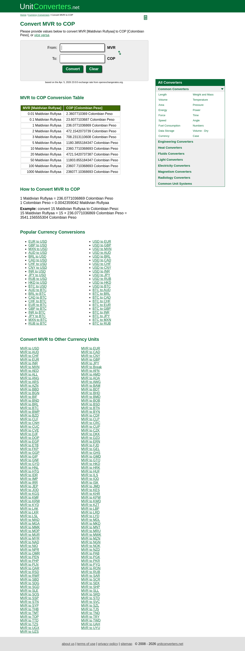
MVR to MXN (29, 367)
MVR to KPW (91, 497)
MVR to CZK (90, 430)
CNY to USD (38, 267)
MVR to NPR (29, 549)
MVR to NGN (90, 542)
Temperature (200, 99)
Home (23, 15)
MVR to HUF (90, 471)
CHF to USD (38, 264)
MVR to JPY (90, 363)
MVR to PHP (29, 561)
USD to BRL (102, 256)
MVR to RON (90, 568)
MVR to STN (29, 602)
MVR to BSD (90, 404)
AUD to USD (38, 252)
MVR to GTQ (90, 460)
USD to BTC (102, 286)
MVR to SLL (90, 590)
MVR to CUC (29, 426)
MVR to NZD (90, 549)
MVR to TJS (90, 609)
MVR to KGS (29, 493)
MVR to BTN (90, 408)
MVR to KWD (91, 501)
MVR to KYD (29, 505)
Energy (163, 110)
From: (52, 48)
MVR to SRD (90, 594)
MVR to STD (90, 598)
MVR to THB (29, 609)
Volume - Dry (200, 130)
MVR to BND (29, 400)
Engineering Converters (175, 141)
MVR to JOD (29, 490)
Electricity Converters (174, 165)
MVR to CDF (90, 415)
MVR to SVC (90, 602)
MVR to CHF (29, 356)
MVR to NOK (90, 546)
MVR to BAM (90, 385)
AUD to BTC (38, 290)
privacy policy (108, 644)
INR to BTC (37, 312)
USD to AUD (102, 252)
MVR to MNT (90, 527)
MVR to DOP (29, 438)
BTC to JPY (101, 316)
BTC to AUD (102, 290)
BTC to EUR (102, 305)
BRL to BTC (37, 293)
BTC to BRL (101, 293)
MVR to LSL (29, 516)
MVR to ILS (89, 475)
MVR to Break (91, 367)
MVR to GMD (91, 456)
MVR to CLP (90, 419)
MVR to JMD (90, 486)
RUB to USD (38, 279)
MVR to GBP (90, 359)
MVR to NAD (29, 542)
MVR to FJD (90, 445)
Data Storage (166, 130)
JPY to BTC (37, 316)
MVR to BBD (29, 389)
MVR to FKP (29, 449)
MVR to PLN (29, 564)
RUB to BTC (38, 323)
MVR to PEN (29, 557)
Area (161, 104)
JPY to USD (37, 275)
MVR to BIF (28, 397)
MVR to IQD (90, 479)
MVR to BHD (90, 393)
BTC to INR (101, 312)
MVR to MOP (30, 531)
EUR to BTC (38, 305)
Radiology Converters (174, 177)
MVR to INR (29, 363)
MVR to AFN (90, 371)
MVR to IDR (29, 475)
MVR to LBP (90, 508)
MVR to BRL (29, 404)
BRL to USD (38, 256)
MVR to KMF (29, 497)
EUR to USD (38, 241)
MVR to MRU (91, 531)
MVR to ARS (29, 382)
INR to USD (37, 271)
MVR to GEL (90, 449)
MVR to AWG (91, 382)
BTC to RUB (102, 323)
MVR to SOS (29, 594)
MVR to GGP (29, 452)
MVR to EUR (90, 348)
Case (196, 135)
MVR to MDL (90, 520)
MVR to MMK (30, 527)
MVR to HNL (29, 467)
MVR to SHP (90, 587)
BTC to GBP (102, 308)
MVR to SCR (90, 579)
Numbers (198, 125)
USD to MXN (102, 249)
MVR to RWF (30, 575)
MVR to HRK (90, 467)
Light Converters (170, 159)
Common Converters (173, 89)
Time (196, 115)
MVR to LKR (29, 512)
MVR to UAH (90, 624)
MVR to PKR (90, 561)
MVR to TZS (29, 624)
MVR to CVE (29, 430)
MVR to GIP (29, 456)
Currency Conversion (38, 15)
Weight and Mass (203, 94)
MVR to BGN (29, 393)
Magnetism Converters (175, 171)
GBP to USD (38, 245)
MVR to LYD (90, 516)
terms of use (86, 644)
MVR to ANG (29, 378)
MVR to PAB (90, 553)
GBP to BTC (38, 308)
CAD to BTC (38, 297)
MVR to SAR (90, 575)
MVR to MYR (29, 538)
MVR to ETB (29, 445)
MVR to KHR (90, 493)
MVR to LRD (90, 512)
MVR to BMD (90, 397)
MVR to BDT (90, 389)
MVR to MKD (90, 523)
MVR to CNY (90, 356)
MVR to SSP (29, 598)
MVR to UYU (90, 628)
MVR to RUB (90, 572)
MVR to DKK (90, 434)
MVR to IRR (29, 482)
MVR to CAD (90, 352)
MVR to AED (29, 371)
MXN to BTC (38, 320)
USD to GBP (102, 245)
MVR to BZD (29, 415)
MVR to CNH (29, 423)
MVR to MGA (30, 523)
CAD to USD (38, 260)
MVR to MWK (91, 534)
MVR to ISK (90, 482)
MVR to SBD (29, 579)
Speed (162, 120)
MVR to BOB (90, 400)
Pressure (198, 104)
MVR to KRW (30, 501)
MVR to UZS (29, 631)
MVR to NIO (29, 546)
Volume (163, 99)
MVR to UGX (29, 628)
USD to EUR (102, 241)
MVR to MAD (29, 520)
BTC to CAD (102, 297)
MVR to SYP (29, 605)
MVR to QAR (29, 568)
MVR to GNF (29, 460)
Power (197, 110)
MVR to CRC (90, 423)
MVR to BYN (90, 412)
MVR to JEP (29, 486)
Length (163, 94)
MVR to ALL (29, 374)
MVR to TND (90, 613)
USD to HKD (102, 282)
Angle (196, 120)
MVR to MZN (90, 538)
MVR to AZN (29, 385)
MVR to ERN (90, 441)
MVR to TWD (91, 620)
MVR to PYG (90, 564)
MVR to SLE (29, 590)
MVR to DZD (90, 438)
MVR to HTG (29, 471)
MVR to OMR (30, 553)
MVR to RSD (29, 572)
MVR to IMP (29, 479)
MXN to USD (38, 249)
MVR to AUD (29, 352)
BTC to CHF (102, 301)
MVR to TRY (90, 616)
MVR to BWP (30, 412)
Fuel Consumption (169, 125)
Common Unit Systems (175, 183)
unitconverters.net (170, 644)
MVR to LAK (29, 508)
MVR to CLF (29, 419)
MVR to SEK (90, 583)
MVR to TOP (29, 616)
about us (68, 644)
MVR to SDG (29, 583)
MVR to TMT (29, 613)
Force (162, 115)
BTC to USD (38, 286)
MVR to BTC (29, 408)
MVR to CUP (90, 426)
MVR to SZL (90, 605)
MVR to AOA (90, 378)
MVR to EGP (29, 441)
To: (54, 59)
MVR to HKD (90, 464)
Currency (164, 135)
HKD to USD (38, 282)
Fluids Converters (171, 153)
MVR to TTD (29, 620)
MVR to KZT (90, 505)
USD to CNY (102, 267)
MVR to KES (90, 490)
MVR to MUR (30, 534)
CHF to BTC (38, 301)
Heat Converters (170, 147)
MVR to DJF (29, 434)
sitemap (126, 644)
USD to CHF (102, 264)
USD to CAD (102, 260)
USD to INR (101, 271)
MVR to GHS (90, 452)
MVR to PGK (90, 557)
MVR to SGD (29, 587)
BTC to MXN (102, 320)
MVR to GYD (29, 464)
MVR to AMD (90, 374)
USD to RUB (102, 279)
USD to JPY (101, 275)
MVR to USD (29, 348)
